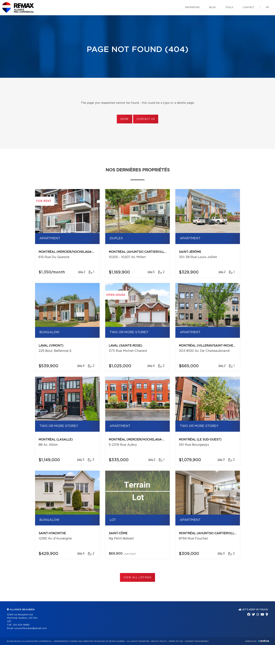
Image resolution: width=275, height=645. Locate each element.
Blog (212, 7)
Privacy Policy (159, 641)
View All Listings (137, 577)
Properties (192, 7)
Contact (248, 7)
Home (124, 119)
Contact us (146, 119)
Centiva (263, 641)
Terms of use (176, 641)
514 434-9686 (21, 625)
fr (267, 7)
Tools (229, 7)
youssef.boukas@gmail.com (30, 628)
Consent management (197, 641)
